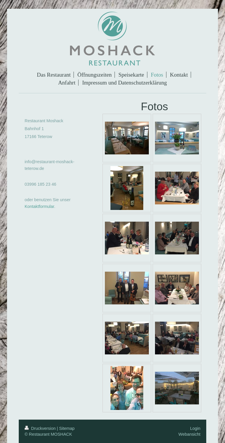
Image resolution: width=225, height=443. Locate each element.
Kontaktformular (39, 206)
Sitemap (67, 428)
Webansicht (189, 434)
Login (195, 428)
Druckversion (41, 428)
